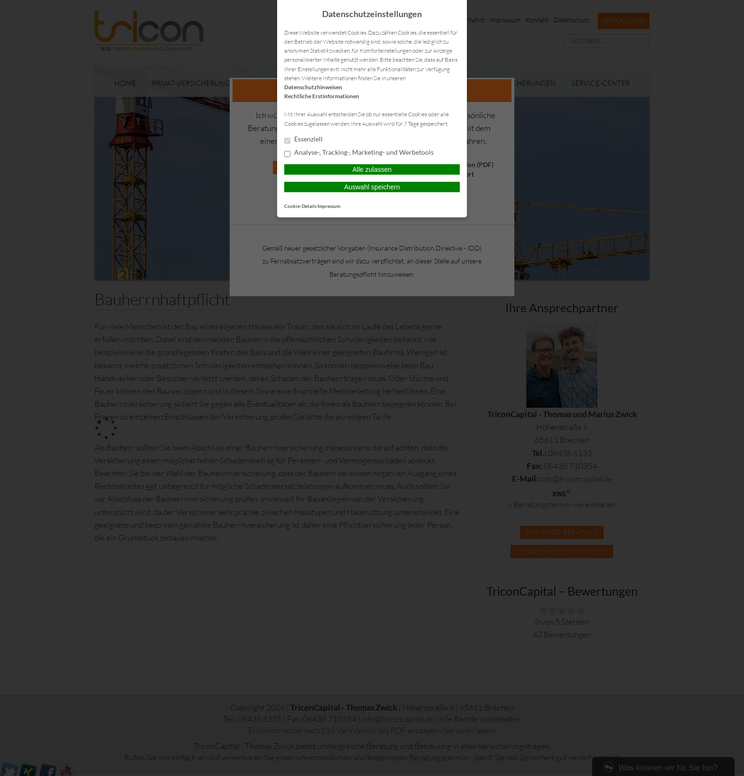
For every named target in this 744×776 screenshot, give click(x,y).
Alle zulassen (372, 169)
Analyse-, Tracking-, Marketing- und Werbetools (359, 153)
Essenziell (303, 139)
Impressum (328, 206)
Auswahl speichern (372, 187)
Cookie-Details (300, 206)
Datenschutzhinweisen (313, 87)
